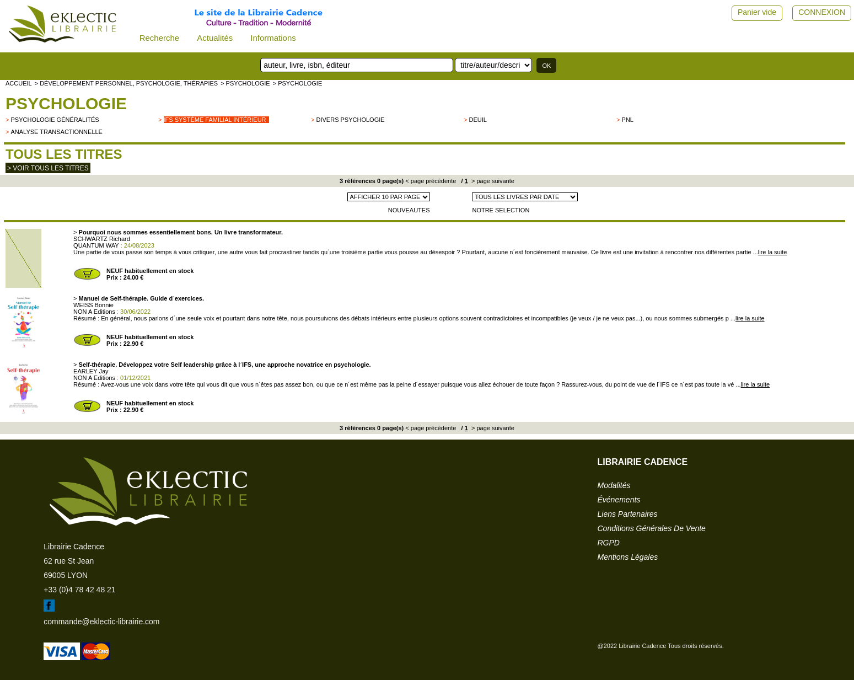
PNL (627, 119)
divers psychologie (350, 119)
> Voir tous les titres (48, 168)
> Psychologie (245, 83)
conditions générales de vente (652, 528)
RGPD (609, 542)
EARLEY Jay (90, 371)
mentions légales (628, 557)
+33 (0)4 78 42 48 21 (79, 589)
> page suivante (492, 181)
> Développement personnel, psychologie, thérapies (126, 83)
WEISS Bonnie (93, 305)
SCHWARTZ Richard (101, 238)
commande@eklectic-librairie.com (101, 621)
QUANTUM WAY (96, 245)
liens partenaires (628, 514)
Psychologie (66, 103)
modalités (614, 485)
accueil (19, 83)
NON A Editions (94, 311)
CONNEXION (821, 12)
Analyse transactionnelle (56, 131)
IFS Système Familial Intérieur (215, 119)
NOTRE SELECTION (500, 210)
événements (619, 499)
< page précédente (430, 181)
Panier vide (757, 12)
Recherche (159, 37)
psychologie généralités (54, 119)
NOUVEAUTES (409, 210)
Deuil (478, 119)
